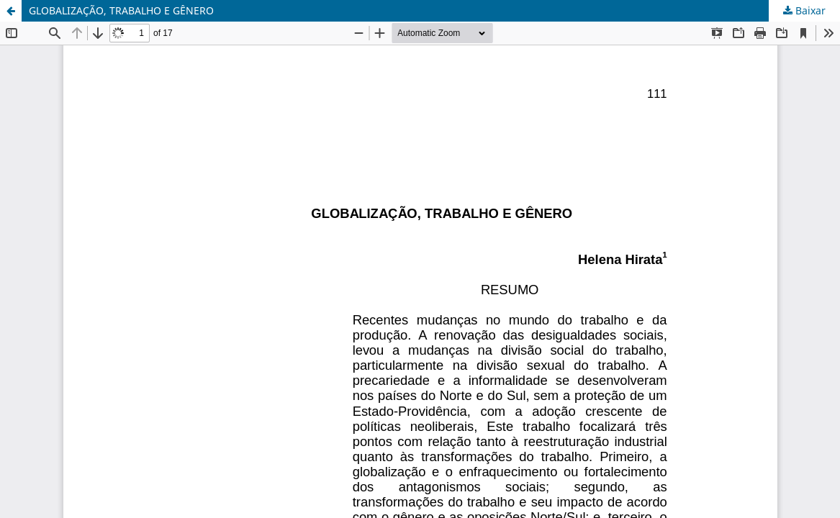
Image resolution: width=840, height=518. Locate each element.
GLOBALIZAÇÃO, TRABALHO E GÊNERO (121, 10)
